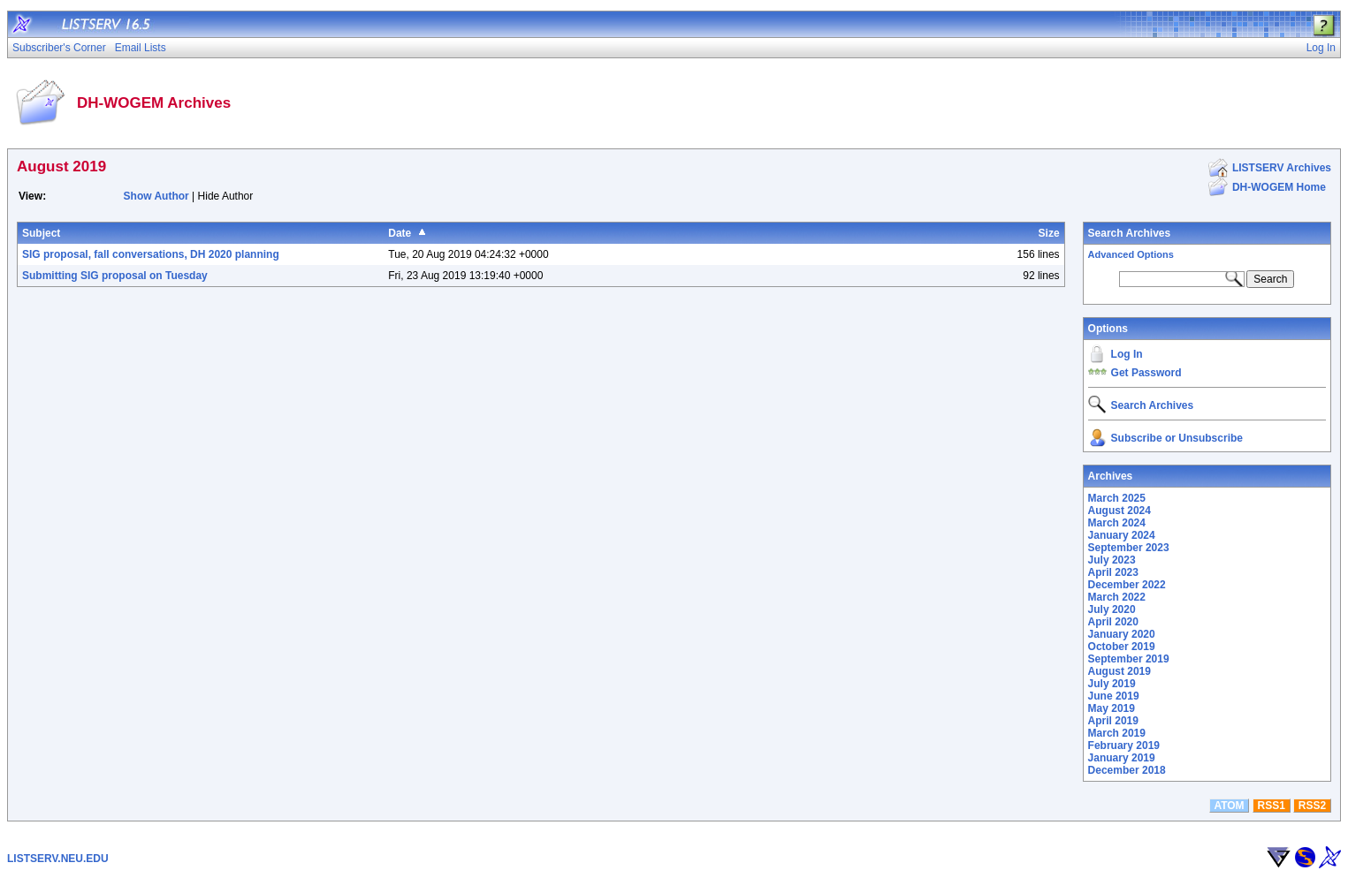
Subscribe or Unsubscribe (1177, 438)
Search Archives (1129, 233)
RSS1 (1271, 805)
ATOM (1229, 805)
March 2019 (1117, 733)
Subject (41, 233)
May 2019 (1111, 708)
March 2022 (1117, 597)
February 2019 (1124, 745)
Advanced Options (1131, 254)
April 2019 (1113, 721)
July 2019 (1112, 683)
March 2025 (1117, 498)
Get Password (1146, 373)
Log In (1127, 354)
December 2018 (1127, 770)
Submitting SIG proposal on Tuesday (115, 275)
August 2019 (1119, 671)
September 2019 (1128, 659)
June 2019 (1113, 696)
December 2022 (1127, 585)
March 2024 (1117, 523)
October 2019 (1121, 646)
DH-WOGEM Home (1279, 187)
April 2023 (1113, 572)
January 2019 (1121, 758)
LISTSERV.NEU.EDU (58, 858)
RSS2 (1312, 805)
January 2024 (1121, 535)
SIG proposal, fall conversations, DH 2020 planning (150, 254)
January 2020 (1121, 634)
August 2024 (1119, 510)
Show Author (156, 196)
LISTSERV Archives (1281, 168)
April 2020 (1113, 622)
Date (399, 233)
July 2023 (1112, 560)
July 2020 (1112, 609)
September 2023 (1128, 547)
